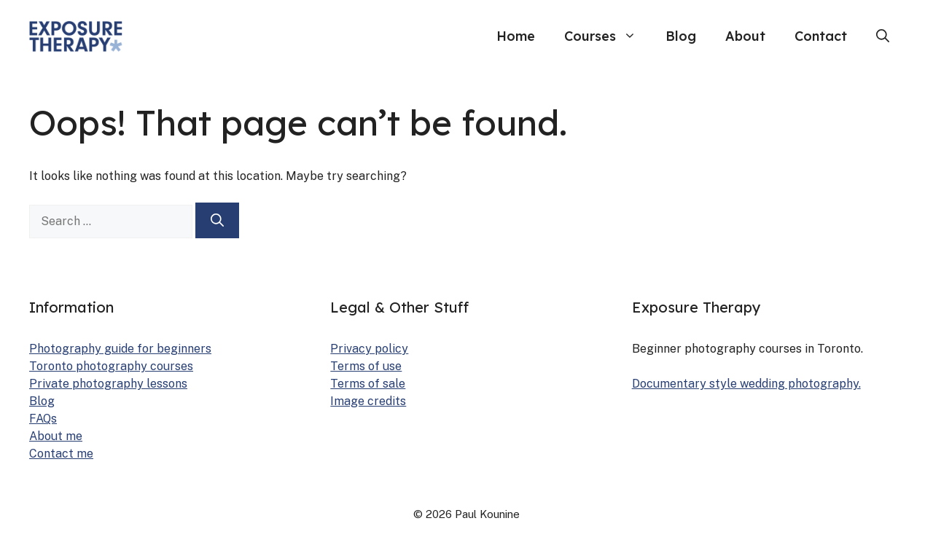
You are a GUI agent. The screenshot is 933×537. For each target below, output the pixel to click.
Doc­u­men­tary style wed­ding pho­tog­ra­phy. (746, 384)
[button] (883, 36)
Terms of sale (367, 384)
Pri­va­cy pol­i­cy (369, 349)
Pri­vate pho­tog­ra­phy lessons (108, 384)
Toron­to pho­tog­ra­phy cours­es (111, 366)
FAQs (43, 419)
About (745, 36)
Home (515, 36)
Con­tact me (61, 453)
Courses (607, 36)
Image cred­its (368, 401)
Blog (680, 36)
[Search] (217, 220)
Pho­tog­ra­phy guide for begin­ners (120, 349)
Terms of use (366, 366)
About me (55, 436)
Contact (821, 36)
